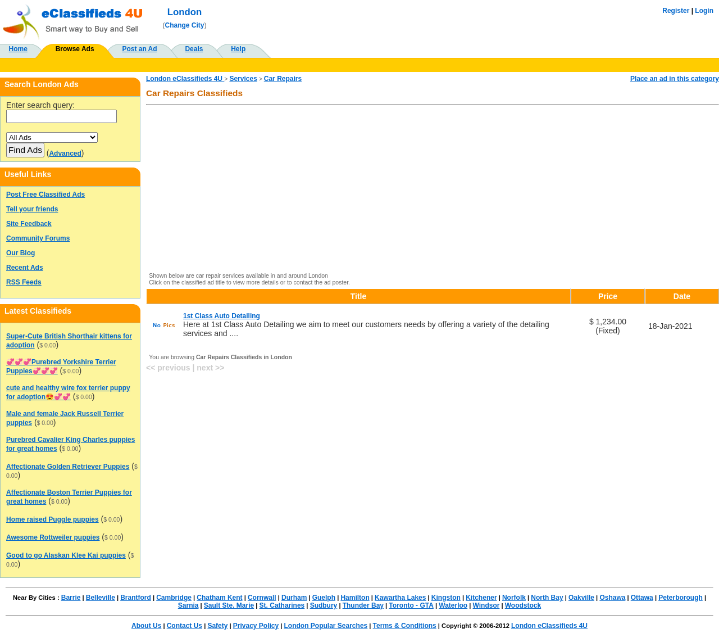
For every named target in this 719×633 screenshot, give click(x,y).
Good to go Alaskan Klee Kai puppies (66, 555)
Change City (184, 25)
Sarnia (188, 605)
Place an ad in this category (674, 79)
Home (18, 49)
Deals (194, 49)
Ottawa (642, 598)
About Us (146, 626)
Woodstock (523, 605)
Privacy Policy (256, 626)
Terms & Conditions (404, 626)
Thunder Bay (363, 605)
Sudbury (324, 605)
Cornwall (262, 598)
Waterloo (453, 605)
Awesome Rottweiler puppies (52, 537)
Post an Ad (139, 49)
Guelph (323, 598)
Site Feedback (29, 224)
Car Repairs (283, 79)
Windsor (486, 605)
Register (675, 11)
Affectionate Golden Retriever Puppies (67, 467)
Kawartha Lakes (400, 598)
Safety (217, 626)
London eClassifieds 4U (185, 79)
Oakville (581, 598)
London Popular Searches (326, 626)
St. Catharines (282, 605)
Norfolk (514, 598)
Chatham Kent (219, 598)
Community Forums (38, 238)
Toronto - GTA (411, 605)
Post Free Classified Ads (45, 194)
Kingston (446, 598)
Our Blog (20, 253)
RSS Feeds (24, 282)
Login (704, 11)
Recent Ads (24, 268)
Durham (294, 598)
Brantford (135, 598)
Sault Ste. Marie (229, 605)
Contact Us (184, 626)
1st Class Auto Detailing (221, 316)
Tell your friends (32, 209)
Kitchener (481, 598)
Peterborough (680, 598)
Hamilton (354, 598)
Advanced (65, 153)
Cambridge (174, 598)
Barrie (71, 598)
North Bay (547, 598)
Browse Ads (75, 49)
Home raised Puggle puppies (52, 519)
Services (243, 79)
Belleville (100, 598)
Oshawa (612, 598)
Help (238, 49)
